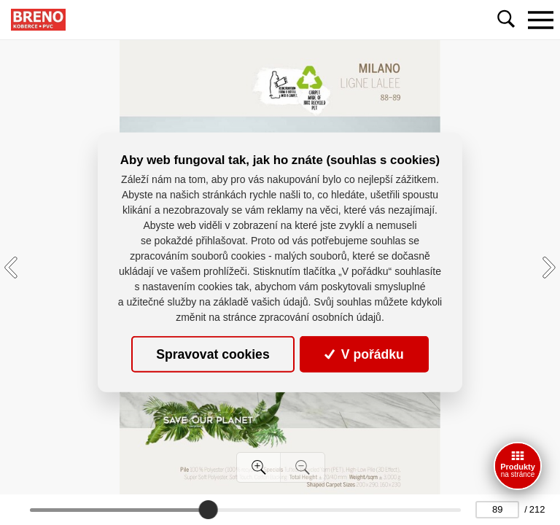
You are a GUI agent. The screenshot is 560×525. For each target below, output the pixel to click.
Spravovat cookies (212, 354)
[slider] (207, 509)
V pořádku (363, 354)
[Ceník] (518, 466)
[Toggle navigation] (540, 19)
